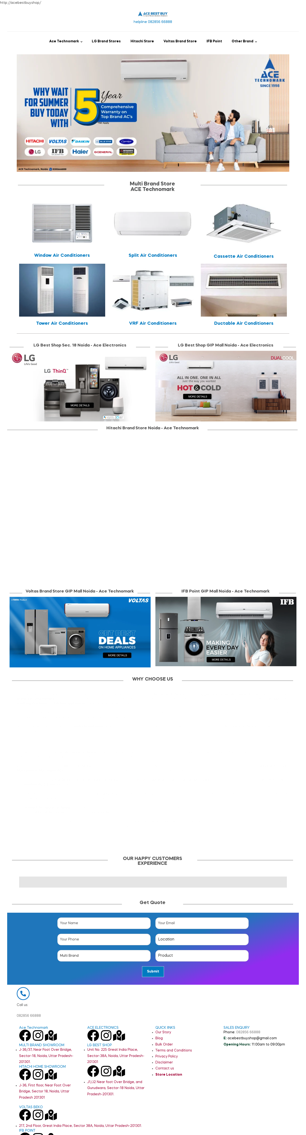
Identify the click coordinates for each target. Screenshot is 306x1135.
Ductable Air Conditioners (243, 323)
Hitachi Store (142, 41)
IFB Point (214, 41)
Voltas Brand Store (180, 41)
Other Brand (242, 41)
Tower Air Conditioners (62, 323)
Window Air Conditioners (62, 255)
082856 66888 (29, 1028)
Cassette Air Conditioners (244, 256)
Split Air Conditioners (153, 255)
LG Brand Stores (106, 41)
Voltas (141, 779)
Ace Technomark (64, 41)
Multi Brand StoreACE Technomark (152, 186)
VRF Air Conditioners (153, 323)
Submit (153, 971)
